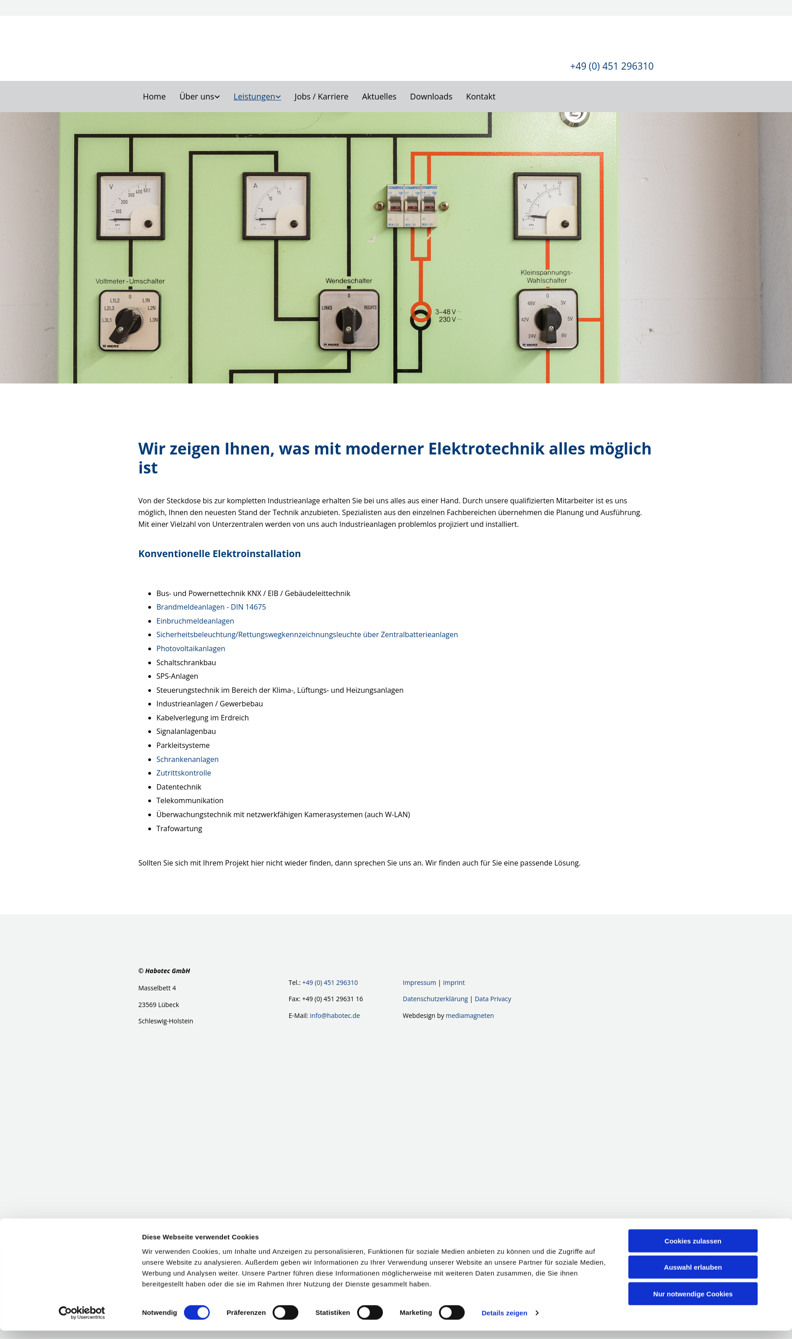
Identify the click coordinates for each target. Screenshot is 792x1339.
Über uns (196, 96)
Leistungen (254, 96)
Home (154, 96)
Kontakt (480, 96)
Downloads (431, 96)
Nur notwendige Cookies (693, 1302)
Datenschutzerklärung (435, 999)
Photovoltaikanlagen (190, 649)
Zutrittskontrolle (183, 773)
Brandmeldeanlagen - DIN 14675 (211, 607)
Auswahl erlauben (693, 1275)
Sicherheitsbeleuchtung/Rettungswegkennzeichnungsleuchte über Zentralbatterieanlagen (307, 635)
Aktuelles (379, 96)
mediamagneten (470, 1015)
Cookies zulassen (693, 1249)
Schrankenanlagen (187, 759)
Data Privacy (493, 999)
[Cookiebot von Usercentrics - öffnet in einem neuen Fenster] (82, 1321)
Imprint (454, 983)
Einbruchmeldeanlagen (195, 621)
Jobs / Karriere (322, 96)
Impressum (419, 983)
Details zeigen (504, 1321)
